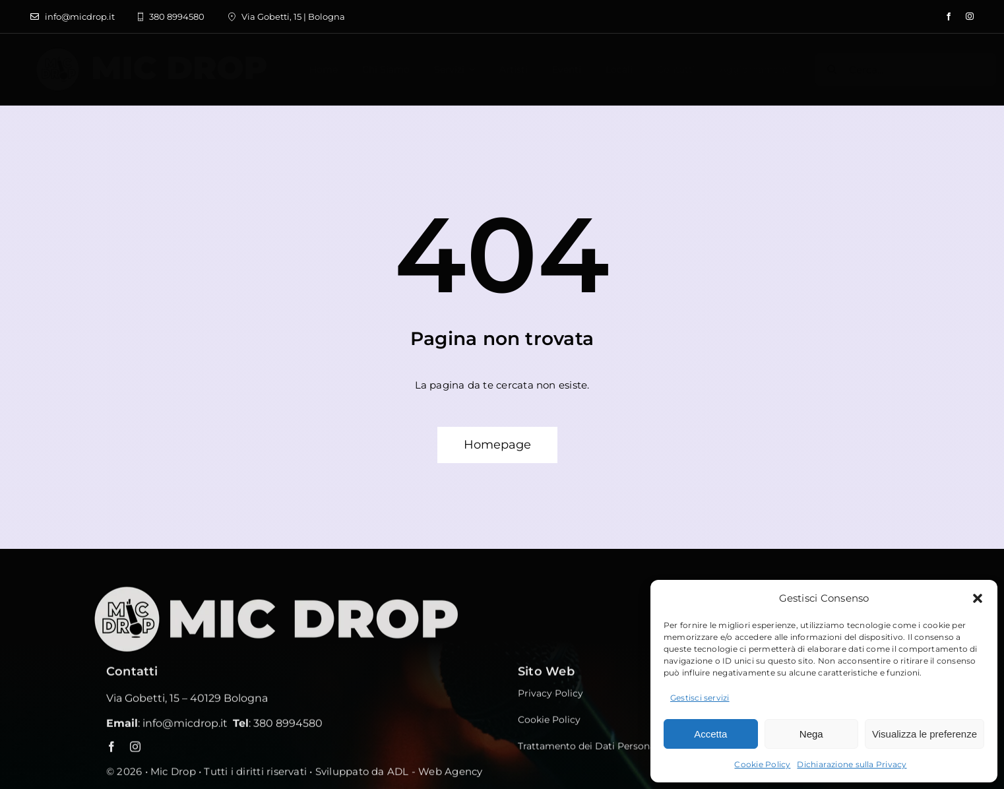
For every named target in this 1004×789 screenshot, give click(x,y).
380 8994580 (288, 726)
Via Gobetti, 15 (142, 701)
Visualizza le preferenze (924, 734)
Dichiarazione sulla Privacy (851, 764)
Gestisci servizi (700, 698)
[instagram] (970, 16)
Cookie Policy (762, 764)
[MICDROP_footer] (291, 591)
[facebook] (949, 16)
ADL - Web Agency (435, 775)
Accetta (710, 734)
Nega (811, 734)
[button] (977, 598)
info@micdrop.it (185, 726)
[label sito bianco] (151, 52)
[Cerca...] (905, 69)
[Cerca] (831, 69)
